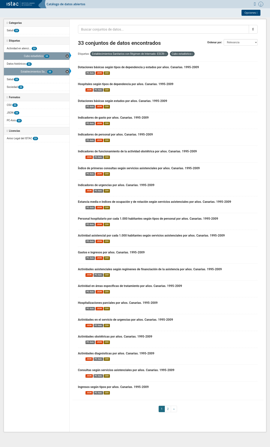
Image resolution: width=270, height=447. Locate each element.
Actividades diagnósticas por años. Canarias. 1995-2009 (116, 353)
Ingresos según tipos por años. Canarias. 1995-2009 (113, 387)
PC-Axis (90, 73)
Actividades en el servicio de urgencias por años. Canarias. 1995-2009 (125, 319)
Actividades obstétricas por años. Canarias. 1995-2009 (115, 336)
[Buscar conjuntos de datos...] (163, 29)
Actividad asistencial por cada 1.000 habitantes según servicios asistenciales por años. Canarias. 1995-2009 (151, 235)
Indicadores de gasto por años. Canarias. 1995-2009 (113, 117)
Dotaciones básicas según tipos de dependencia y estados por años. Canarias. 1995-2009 (138, 67)
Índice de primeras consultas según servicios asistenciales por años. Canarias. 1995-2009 (139, 168)
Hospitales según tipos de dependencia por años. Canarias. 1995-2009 (125, 84)
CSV (107, 73)
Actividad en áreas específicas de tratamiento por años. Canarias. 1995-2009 (130, 286)
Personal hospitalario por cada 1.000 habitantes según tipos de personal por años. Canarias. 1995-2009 (148, 218)
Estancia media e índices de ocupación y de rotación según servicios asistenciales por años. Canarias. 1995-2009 (154, 202)
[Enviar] (253, 29)
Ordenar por (214, 42)
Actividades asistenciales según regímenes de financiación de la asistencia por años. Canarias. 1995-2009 (150, 269)
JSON (99, 73)
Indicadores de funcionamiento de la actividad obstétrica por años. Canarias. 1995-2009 (137, 151)
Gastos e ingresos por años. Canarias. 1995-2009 (111, 252)
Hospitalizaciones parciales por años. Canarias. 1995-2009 (118, 303)
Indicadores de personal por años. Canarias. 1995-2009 (115, 134)
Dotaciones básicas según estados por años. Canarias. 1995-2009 (122, 101)
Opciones (251, 12)
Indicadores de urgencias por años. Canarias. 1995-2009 (116, 185)
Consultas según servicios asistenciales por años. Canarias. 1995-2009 (126, 370)
